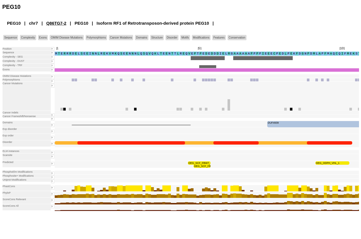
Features (218, 37)
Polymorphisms (96, 37)
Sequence (10, 37)
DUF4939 (273, 122)
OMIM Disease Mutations (66, 37)
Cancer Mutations (121, 37)
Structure (157, 37)
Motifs (185, 37)
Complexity (28, 37)
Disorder (172, 37)
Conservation (237, 37)
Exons (43, 37)
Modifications (201, 37)
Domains (141, 37)
